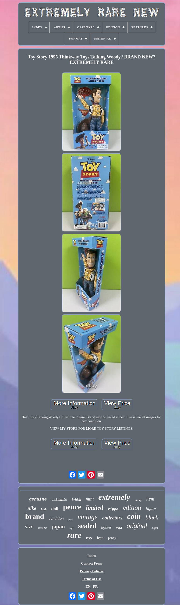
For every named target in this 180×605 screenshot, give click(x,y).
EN (87, 586)
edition (132, 507)
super (155, 527)
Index (91, 556)
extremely (114, 497)
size (29, 526)
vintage (87, 517)
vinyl (119, 527)
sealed (87, 525)
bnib (43, 509)
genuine (38, 499)
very (89, 538)
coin (134, 516)
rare (74, 535)
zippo (113, 509)
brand (34, 516)
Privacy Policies (91, 571)
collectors (112, 518)
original (137, 525)
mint (90, 499)
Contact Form (91, 563)
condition (56, 518)
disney (138, 500)
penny (112, 538)
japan (58, 526)
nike (32, 508)
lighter (106, 527)
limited (94, 507)
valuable (59, 500)
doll (54, 508)
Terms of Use (92, 579)
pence (72, 507)
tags (72, 528)
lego (100, 538)
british (76, 499)
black (151, 517)
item (150, 498)
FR (95, 586)
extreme (42, 527)
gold (70, 519)
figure (151, 508)
